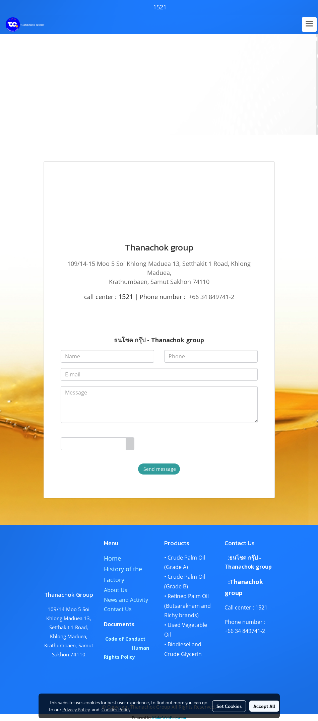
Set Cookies (229, 706)
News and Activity (126, 599)
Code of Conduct (125, 639)
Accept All (264, 706)
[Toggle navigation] (309, 24)
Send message (159, 469)
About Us (115, 590)
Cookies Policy (116, 709)
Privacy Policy (76, 709)
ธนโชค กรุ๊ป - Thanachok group (159, 340)
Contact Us (118, 609)
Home (112, 558)
